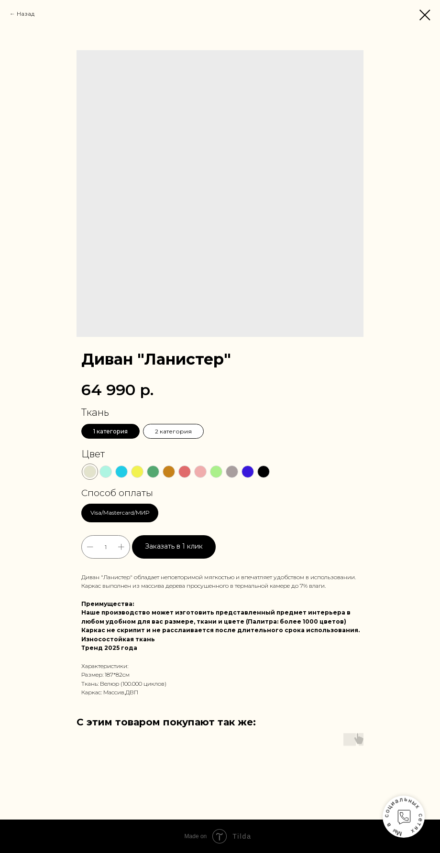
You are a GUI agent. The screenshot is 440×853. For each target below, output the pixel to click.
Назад (25, 13)
